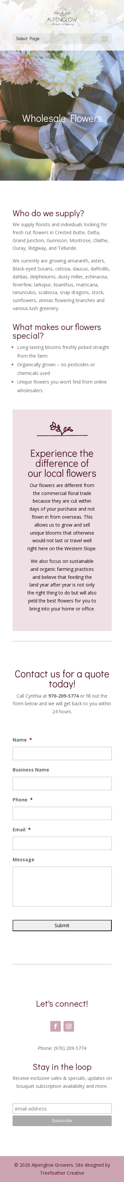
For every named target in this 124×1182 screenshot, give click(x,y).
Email (22, 830)
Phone (23, 800)
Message (23, 860)
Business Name (31, 770)
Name (22, 740)
